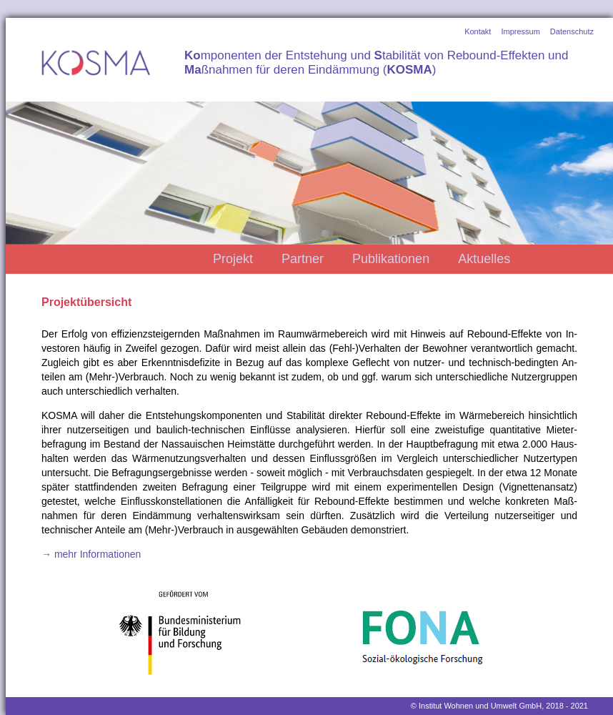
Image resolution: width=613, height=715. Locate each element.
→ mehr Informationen (91, 554)
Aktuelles (484, 259)
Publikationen (390, 259)
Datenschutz (572, 31)
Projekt (233, 259)
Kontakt (477, 31)
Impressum (520, 31)
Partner (302, 259)
